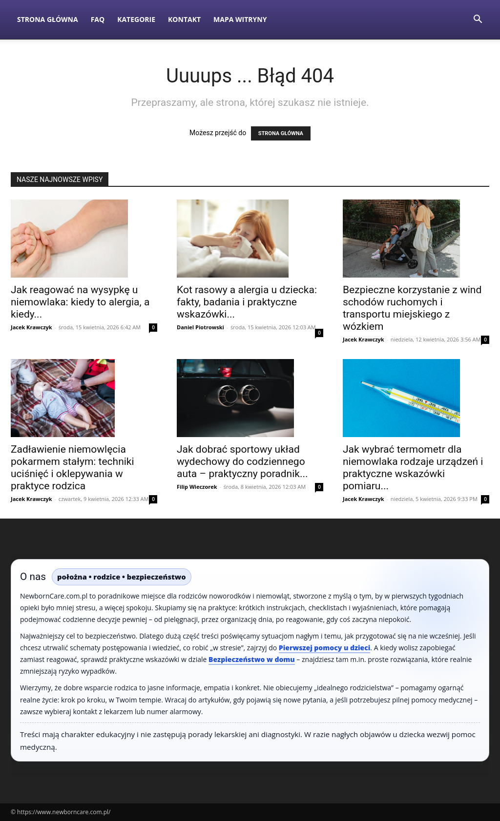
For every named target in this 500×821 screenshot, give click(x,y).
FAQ (98, 19)
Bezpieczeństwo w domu (251, 659)
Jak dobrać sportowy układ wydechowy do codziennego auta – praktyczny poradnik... (242, 461)
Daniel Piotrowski (200, 327)
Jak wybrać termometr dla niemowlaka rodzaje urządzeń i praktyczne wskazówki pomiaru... (413, 467)
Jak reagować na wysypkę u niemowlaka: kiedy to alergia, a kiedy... (80, 302)
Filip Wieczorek (197, 486)
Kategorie (136, 19)
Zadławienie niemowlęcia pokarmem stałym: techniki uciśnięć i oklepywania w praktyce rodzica (72, 467)
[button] (477, 20)
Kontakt (184, 19)
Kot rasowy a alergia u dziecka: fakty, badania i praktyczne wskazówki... (247, 302)
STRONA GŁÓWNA (280, 133)
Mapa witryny (240, 19)
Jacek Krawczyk (31, 327)
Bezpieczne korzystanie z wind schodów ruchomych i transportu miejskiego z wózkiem (412, 308)
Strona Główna (47, 19)
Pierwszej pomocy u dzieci (325, 647)
